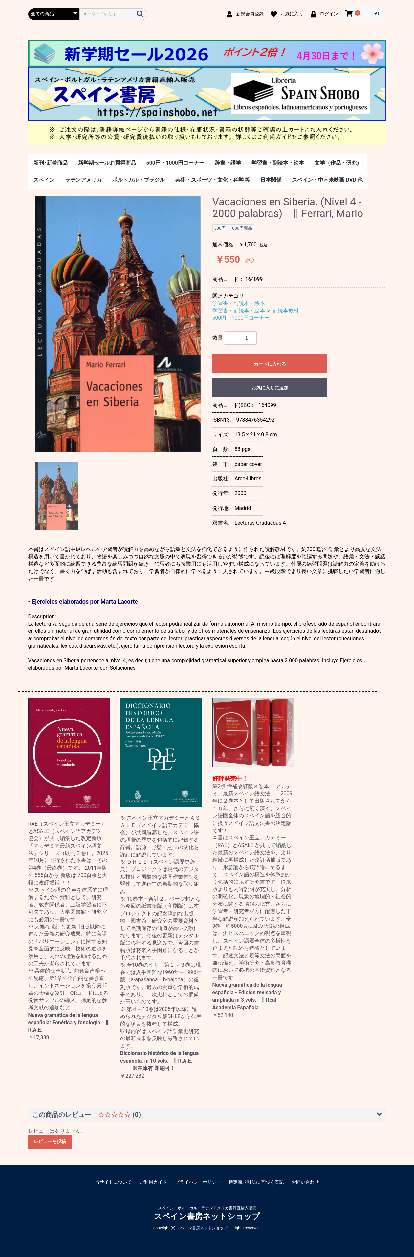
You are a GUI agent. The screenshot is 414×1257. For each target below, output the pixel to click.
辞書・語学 (228, 163)
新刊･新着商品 (50, 163)
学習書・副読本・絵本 (277, 163)
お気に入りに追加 (269, 387)
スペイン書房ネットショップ (207, 1216)
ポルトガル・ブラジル (138, 180)
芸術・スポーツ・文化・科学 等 (212, 180)
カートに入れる (270, 364)
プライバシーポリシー (198, 1182)
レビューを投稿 (50, 1141)
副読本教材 (285, 311)
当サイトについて (113, 1182)
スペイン (43, 180)
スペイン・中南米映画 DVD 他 (327, 180)
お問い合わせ (305, 1182)
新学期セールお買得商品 (107, 163)
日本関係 (270, 180)
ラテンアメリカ (83, 180)
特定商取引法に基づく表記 (256, 1182)
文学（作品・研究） (338, 163)
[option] (118, 324)
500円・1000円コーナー (175, 163)
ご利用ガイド (153, 1182)
